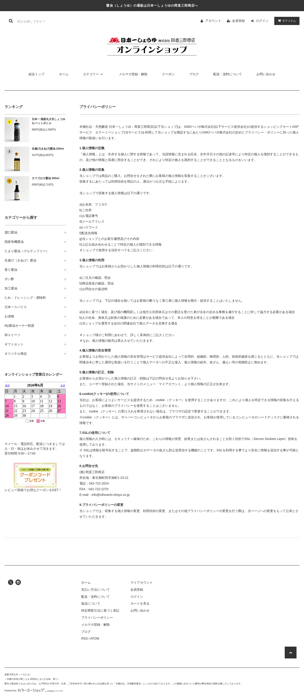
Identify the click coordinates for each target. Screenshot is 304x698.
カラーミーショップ (109, 132)
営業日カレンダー (35, 412)
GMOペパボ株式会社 (199, 126)
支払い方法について (95, 589)
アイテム (286, 21)
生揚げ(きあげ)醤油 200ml (48, 148)
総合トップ (36, 74)
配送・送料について (227, 74)
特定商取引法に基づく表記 (100, 610)
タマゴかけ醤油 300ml (45, 178)
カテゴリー (93, 74)
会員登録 (238, 21)
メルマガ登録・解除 (133, 74)
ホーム (64, 74)
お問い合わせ (265, 74)
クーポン (168, 74)
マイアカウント (141, 582)
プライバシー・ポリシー (262, 132)
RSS (84, 638)
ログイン (262, 21)
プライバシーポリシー (97, 617)
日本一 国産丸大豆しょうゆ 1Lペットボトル (48, 121)
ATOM (94, 638)
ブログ (194, 74)
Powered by (34, 690)
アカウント (213, 21)
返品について (90, 603)
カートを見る (140, 603)
